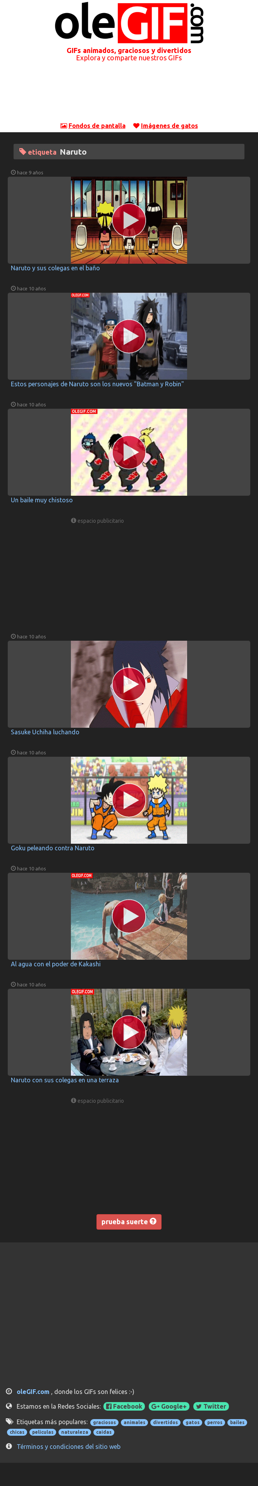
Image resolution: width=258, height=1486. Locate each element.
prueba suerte (129, 1221)
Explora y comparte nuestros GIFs (129, 57)
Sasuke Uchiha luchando (45, 731)
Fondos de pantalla (97, 125)
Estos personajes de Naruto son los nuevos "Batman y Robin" (97, 383)
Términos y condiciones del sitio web (68, 1446)
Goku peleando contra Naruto (53, 848)
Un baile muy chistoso (42, 499)
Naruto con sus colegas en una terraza (65, 1080)
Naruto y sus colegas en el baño (55, 267)
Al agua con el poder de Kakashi (56, 964)
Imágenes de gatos (169, 125)
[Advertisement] (129, 96)
